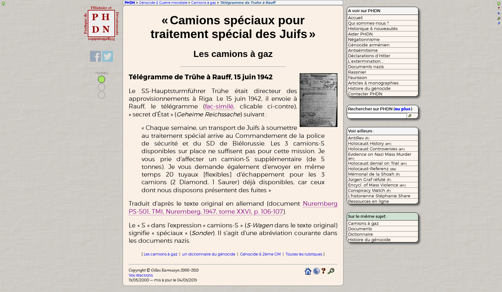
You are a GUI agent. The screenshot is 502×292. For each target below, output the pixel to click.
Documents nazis (366, 66)
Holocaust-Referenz (372, 168)
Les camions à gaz (160, 254)
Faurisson (357, 77)
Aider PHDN (360, 33)
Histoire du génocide (369, 88)
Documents (360, 228)
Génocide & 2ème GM (260, 254)
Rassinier (357, 72)
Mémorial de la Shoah (374, 174)
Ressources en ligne (368, 201)
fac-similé (219, 106)
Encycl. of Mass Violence (377, 184)
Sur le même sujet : (367, 216)
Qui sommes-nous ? (368, 23)
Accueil (355, 17)
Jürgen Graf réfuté (369, 179)
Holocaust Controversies (376, 148)
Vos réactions (141, 275)
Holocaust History (369, 143)
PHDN (130, 2)
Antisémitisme (363, 50)
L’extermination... (366, 61)
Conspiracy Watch (369, 190)
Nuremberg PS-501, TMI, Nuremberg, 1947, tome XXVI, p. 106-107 (233, 207)
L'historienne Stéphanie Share (379, 195)
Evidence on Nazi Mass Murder (379, 156)
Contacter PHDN (365, 93)
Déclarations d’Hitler (369, 55)
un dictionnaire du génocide (208, 254)
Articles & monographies (373, 82)
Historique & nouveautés (373, 28)
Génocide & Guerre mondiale (163, 2)
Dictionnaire (360, 234)
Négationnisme (364, 39)
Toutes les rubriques (304, 254)
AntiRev (358, 137)
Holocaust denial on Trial (377, 163)
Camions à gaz (203, 2)
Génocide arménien (369, 44)
